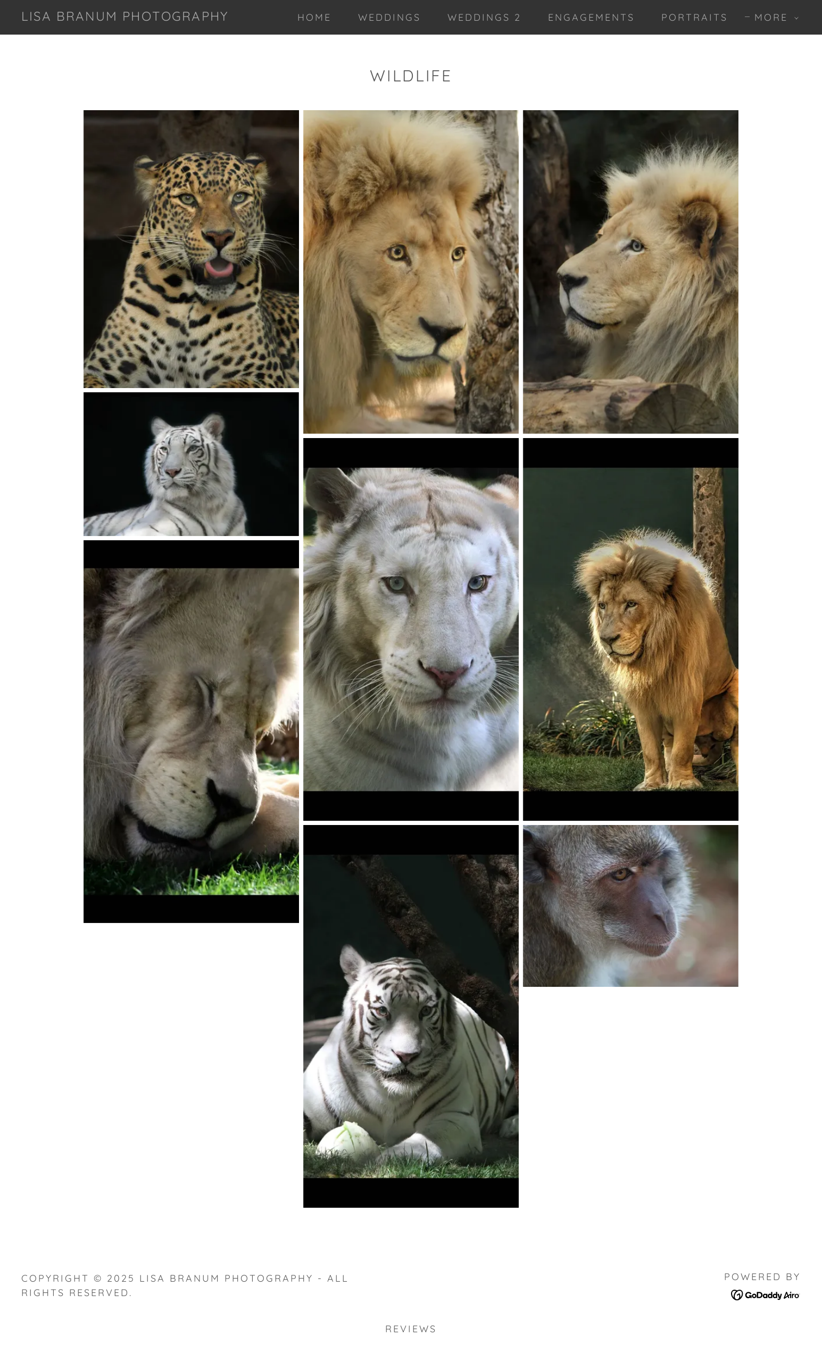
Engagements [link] (591, 17)
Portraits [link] (694, 17)
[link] (124, 16)
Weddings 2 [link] (484, 17)
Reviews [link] (411, 1329)
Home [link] (314, 17)
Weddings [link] (389, 17)
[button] (773, 17)
